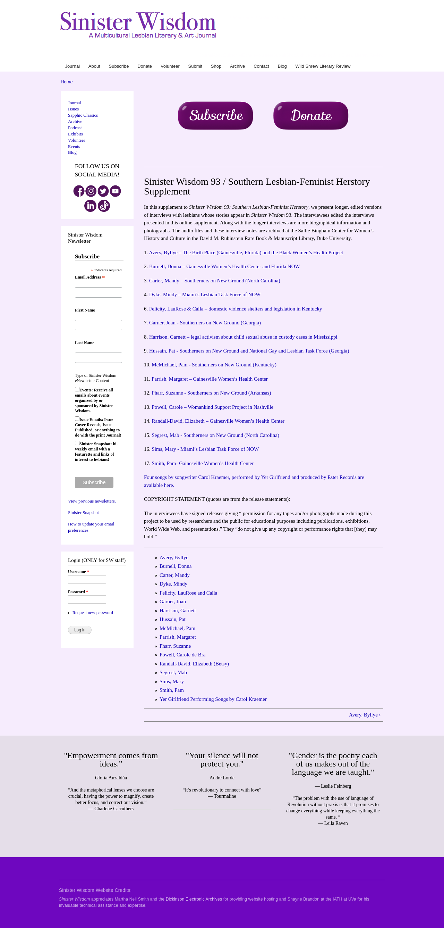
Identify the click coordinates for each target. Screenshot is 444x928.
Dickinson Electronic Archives (194, 899)
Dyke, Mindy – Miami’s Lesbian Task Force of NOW (205, 294)
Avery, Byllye (174, 557)
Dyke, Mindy (173, 584)
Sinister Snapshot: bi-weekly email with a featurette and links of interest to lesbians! (96, 451)
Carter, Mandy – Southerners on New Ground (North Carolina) (214, 280)
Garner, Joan (173, 601)
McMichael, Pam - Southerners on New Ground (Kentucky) (214, 364)
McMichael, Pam (177, 628)
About (218, 55)
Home (67, 81)
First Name (85, 310)
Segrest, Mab (173, 672)
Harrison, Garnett (178, 610)
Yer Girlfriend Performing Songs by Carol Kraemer (213, 699)
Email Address (90, 277)
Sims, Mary (172, 681)
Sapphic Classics (83, 115)
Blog (328, 55)
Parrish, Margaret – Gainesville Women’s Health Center (210, 379)
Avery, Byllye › (365, 715)
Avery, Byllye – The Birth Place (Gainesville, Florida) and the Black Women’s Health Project (246, 252)
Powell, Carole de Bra (182, 654)
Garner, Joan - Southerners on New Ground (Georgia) (205, 322)
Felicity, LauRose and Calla (188, 593)
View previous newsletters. (92, 501)
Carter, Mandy (175, 575)
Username (78, 571)
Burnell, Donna (175, 566)
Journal (206, 55)
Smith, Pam (172, 690)
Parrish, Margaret (178, 637)
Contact (317, 55)
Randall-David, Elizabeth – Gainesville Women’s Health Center (218, 421)
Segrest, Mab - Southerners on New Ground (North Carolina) (215, 435)
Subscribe (233, 55)
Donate (249, 55)
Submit (279, 55)
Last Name (84, 342)
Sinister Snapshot (83, 512)
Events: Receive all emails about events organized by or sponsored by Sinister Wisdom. (94, 400)
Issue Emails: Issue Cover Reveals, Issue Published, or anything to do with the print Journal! (98, 427)
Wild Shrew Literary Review (357, 55)
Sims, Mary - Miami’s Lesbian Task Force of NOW (205, 449)
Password (78, 591)
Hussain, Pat (173, 619)
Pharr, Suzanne (175, 646)
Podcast (75, 127)
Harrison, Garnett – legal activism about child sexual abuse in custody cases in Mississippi (243, 337)
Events (74, 146)
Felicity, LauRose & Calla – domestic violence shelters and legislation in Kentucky (235, 309)
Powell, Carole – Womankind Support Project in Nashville (212, 407)
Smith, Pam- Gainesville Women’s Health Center (203, 463)
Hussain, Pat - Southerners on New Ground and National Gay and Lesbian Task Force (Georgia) (249, 351)
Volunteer (264, 55)
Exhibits (75, 134)
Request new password (92, 612)
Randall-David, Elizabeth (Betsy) (194, 663)
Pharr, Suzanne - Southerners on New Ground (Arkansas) (211, 393)
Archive (303, 55)
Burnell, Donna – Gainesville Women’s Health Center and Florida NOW (224, 266)
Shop (291, 55)
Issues (73, 109)
